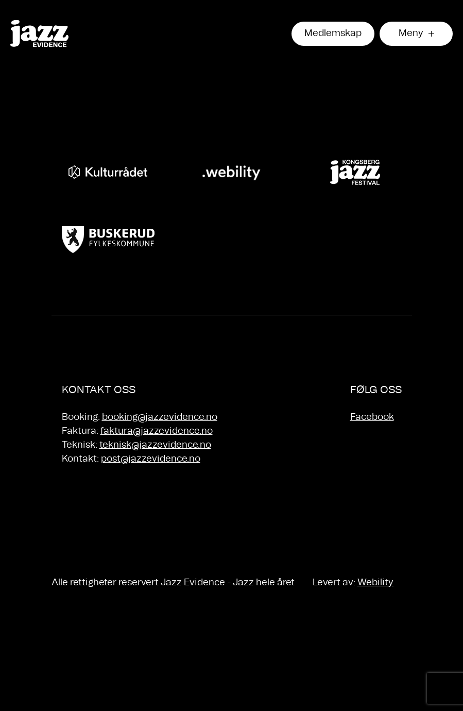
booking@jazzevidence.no (159, 417)
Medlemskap (333, 33)
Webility (375, 582)
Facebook (372, 417)
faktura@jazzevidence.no (156, 431)
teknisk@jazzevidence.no (155, 445)
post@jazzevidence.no (150, 459)
